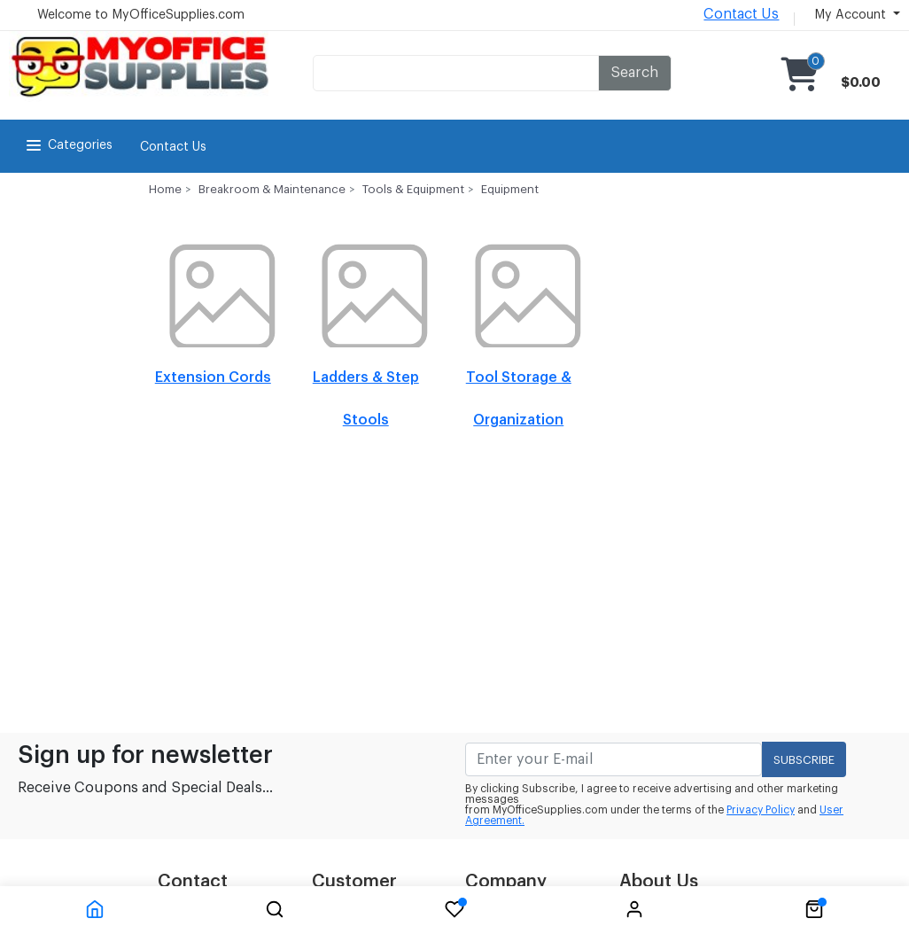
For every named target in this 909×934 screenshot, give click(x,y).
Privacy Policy (760, 810)
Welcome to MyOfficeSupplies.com (141, 15)
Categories (68, 145)
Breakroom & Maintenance (272, 189)
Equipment (510, 189)
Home (165, 189)
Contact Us (741, 14)
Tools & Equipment (413, 189)
